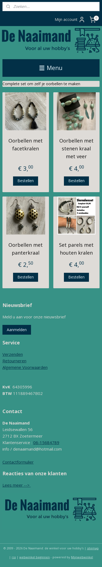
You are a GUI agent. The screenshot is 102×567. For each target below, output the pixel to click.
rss (14, 557)
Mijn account (70, 19)
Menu (51, 68)
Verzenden (12, 354)
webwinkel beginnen (34, 557)
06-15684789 (46, 442)
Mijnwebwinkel (82, 557)
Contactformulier (18, 462)
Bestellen (25, 180)
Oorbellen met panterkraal (25, 249)
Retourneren (14, 360)
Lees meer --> (16, 485)
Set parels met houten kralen (76, 249)
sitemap (93, 548)
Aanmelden (17, 329)
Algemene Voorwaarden (25, 367)
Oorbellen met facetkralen (25, 144)
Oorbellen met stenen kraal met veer (76, 148)
